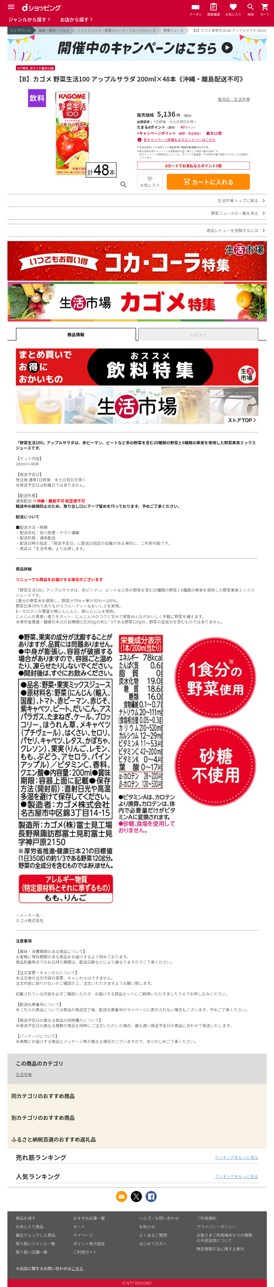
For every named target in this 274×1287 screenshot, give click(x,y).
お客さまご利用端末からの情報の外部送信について (224, 1237)
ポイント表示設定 (89, 1243)
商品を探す (26, 1218)
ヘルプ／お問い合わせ (159, 1218)
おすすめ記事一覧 (89, 1218)
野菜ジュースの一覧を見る (234, 213)
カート (79, 1226)
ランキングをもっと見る (236, 1157)
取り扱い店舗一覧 (32, 1252)
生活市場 (24, 1074)
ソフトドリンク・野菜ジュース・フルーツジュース (116, 30)
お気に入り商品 (30, 1226)
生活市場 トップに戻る (238, 200)
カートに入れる (208, 182)
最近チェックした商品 (36, 1235)
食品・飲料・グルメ (53, 30)
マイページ (83, 1235)
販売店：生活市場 (234, 99)
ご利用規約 (207, 1218)
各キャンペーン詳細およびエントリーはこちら (179, 139)
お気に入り (150, 185)
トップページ (20, 30)
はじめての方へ (153, 1243)
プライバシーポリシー (216, 1226)
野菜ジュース (174, 30)
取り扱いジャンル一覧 (35, 1243)
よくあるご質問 (153, 1235)
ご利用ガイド (85, 1252)
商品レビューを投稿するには (232, 230)
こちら (77, 1268)
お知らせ (147, 1226)
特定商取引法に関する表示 (220, 1249)
